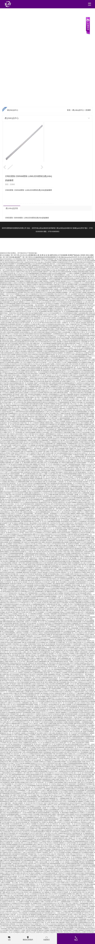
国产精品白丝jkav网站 (18, 284)
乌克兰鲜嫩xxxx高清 (7, 335)
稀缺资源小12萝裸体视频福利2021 (51, 394)
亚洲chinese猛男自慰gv (71, 306)
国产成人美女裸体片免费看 (72, 335)
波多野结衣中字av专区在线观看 (17, 518)
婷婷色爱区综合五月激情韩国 (47, 424)
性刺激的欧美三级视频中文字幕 (48, 287)
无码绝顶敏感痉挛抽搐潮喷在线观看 (52, 343)
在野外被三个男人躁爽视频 (28, 445)
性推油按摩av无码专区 (41, 314)
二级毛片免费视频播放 (62, 658)
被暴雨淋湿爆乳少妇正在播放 (53, 427)
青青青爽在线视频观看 (12, 844)
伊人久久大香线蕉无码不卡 (33, 302)
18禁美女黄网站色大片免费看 (72, 450)
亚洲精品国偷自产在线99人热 (85, 279)
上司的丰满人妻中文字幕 (35, 881)
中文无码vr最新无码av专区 (39, 430)
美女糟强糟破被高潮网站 (72, 311)
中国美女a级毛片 (89, 854)
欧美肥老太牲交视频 (45, 470)
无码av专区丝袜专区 (59, 294)
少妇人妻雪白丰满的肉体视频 (16, 637)
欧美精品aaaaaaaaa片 (54, 726)
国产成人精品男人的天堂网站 (33, 359)
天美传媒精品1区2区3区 (18, 761)
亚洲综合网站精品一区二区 (70, 483)
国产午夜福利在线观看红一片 (81, 462)
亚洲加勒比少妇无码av (52, 671)
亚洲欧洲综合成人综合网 (86, 340)
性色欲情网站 (61, 461)
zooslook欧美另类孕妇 (56, 639)
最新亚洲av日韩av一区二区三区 (25, 260)
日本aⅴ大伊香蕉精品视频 (63, 884)
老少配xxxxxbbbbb (40, 324)
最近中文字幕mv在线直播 (42, 590)
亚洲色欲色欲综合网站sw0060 (85, 706)
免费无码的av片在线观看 (65, 408)
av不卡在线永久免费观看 (8, 392)
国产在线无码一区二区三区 (30, 322)
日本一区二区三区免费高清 (74, 656)
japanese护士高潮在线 (79, 528)
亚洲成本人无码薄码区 (30, 360)
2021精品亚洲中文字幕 (73, 687)
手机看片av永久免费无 (73, 289)
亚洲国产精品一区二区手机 (57, 556)
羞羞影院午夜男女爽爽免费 (23, 303)
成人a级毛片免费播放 (83, 423)
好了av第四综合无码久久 (17, 695)
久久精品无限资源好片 (43, 330)
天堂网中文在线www (65, 882)
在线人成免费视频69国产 (52, 736)
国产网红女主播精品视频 (72, 561)
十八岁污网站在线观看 (48, 866)
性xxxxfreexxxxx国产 (46, 318)
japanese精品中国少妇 (10, 594)
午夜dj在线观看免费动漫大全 (69, 388)
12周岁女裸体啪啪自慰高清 (11, 373)
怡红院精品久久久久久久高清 (62, 295)
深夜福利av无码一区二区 (10, 725)
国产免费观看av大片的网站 (82, 801)
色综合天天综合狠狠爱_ (73, 378)
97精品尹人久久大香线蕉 (40, 528)
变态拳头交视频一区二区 (78, 585)
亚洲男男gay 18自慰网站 (61, 672)
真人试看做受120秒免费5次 (68, 397)
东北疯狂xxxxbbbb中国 (77, 569)
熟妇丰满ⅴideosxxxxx (57, 749)
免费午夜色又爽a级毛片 (51, 890)
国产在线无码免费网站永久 (8, 265)
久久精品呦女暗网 (7, 623)
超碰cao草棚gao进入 (9, 407)
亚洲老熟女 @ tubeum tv (56, 470)
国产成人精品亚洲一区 (9, 376)
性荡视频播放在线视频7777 (41, 419)
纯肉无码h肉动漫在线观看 (85, 311)
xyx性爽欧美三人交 (83, 275)
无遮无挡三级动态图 (60, 281)
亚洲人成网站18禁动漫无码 (9, 437)
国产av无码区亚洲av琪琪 (9, 270)
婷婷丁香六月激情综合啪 (26, 345)
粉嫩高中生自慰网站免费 (76, 489)
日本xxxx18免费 (11, 415)
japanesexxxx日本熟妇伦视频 (10, 297)
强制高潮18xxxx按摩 (81, 695)
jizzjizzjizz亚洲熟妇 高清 (6, 617)
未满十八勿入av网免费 (71, 316)
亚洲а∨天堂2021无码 (71, 682)
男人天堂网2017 (85, 728)
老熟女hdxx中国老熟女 (25, 804)
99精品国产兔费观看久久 (19, 302)
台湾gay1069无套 (19, 469)
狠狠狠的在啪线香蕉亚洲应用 (26, 278)
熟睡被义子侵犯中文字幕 (6, 873)
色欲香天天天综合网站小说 (16, 268)
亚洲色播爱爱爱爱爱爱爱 (13, 556)
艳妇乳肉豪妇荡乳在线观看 (28, 314)
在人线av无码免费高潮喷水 (12, 421)
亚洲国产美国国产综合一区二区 (73, 448)
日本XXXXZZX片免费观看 (12, 294)
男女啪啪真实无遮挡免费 (13, 267)
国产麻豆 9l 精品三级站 (17, 419)
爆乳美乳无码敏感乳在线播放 (57, 450)
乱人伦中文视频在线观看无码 (73, 372)
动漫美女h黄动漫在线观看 (55, 278)
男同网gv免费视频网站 (49, 674)
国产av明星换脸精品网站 (31, 593)
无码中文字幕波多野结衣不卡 (19, 722)
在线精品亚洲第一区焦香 (50, 265)
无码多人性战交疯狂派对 (30, 469)
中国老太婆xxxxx (57, 284)
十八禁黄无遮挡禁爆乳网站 (36, 489)
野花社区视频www (8, 402)
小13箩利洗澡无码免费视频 (65, 268)
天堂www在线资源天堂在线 (47, 739)
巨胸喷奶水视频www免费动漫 (47, 356)
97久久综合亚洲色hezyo (40, 286)
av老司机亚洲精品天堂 (53, 704)
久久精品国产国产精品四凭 (80, 278)
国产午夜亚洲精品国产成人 (22, 378)
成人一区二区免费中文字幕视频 (53, 605)
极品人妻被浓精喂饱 (60, 755)
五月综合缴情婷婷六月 (41, 547)
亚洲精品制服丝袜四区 (88, 370)
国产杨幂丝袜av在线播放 (10, 316)
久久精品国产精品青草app (6, 411)
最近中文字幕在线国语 (73, 429)
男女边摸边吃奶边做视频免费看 (12, 521)
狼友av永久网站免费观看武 (13, 305)
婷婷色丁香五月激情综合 (77, 524)
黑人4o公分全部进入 (28, 426)
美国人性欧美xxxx (67, 504)
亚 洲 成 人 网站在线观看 (11, 477)
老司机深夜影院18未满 (31, 333)
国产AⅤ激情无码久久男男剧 (34, 454)
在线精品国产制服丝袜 (65, 305)
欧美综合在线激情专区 (50, 338)
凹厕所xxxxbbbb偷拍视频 (64, 332)
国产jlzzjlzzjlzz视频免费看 (68, 540)
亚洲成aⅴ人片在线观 (66, 330)
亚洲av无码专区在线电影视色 (64, 660)
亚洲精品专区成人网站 (81, 419)
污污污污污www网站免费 (12, 567)
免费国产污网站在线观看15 (31, 650)
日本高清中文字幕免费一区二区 (32, 287)
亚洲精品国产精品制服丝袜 (24, 327)
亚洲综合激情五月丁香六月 (33, 407)
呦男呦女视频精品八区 (55, 384)
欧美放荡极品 (51, 524)
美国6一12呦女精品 (13, 803)
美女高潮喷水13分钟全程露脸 (13, 319)
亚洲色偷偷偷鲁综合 (9, 353)
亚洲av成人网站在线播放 (58, 270)
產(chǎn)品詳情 (12, 208)
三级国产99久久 (80, 512)
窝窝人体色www (72, 424)
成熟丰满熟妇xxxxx (80, 325)
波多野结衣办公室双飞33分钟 (23, 354)
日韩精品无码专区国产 (14, 306)
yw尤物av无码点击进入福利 (50, 461)
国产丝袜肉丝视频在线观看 (25, 298)
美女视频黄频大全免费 (45, 273)
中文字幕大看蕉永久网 (76, 696)
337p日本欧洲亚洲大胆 (15, 823)
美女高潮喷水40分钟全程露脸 (28, 516)
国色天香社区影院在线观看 (74, 621)
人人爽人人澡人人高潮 (38, 399)
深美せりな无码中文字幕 (68, 675)
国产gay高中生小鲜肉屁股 (53, 411)
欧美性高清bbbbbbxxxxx (82, 583)
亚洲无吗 (74, 305)
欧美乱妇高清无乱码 (85, 712)
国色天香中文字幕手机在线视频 (54, 388)
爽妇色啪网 (27, 462)
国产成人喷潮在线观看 (85, 378)
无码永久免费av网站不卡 (58, 360)
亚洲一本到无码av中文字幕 (44, 469)
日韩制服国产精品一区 (15, 714)
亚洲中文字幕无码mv (63, 559)
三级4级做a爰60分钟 (81, 397)
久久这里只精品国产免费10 (53, 345)
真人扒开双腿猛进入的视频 (84, 362)
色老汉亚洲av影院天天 (43, 276)
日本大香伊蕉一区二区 (39, 260)
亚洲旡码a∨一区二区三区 (63, 308)
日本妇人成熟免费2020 (58, 341)
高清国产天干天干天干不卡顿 (64, 434)
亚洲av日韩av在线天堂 (80, 327)
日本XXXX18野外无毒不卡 (53, 373)
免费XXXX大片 (36, 534)
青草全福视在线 (11, 717)
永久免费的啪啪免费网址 (81, 411)
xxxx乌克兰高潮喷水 (73, 648)
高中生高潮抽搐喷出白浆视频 (39, 327)
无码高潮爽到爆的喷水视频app (24, 263)
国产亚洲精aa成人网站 (34, 290)
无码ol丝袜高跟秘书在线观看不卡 (69, 279)
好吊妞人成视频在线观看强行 (68, 905)
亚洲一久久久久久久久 (12, 672)
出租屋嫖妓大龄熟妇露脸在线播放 (80, 271)
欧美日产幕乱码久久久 (13, 478)
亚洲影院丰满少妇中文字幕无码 (12, 325)
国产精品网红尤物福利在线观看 (85, 788)
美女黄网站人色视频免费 (27, 267)
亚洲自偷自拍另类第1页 (73, 846)
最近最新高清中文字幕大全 (45, 502)
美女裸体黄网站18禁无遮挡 (45, 311)
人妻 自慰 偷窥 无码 (10, 612)
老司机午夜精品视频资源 (43, 353)
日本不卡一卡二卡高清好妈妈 (14, 432)
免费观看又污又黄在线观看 (8, 410)
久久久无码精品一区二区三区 (82, 430)
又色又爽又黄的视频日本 (43, 365)
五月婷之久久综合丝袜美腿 (82, 432)
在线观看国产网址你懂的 (70, 480)
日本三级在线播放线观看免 (61, 453)
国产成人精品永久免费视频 (62, 391)
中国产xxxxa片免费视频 (83, 636)
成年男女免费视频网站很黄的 (36, 499)
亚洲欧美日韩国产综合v (30, 372)
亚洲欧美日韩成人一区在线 (61, 415)
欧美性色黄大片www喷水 (12, 841)
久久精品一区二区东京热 (61, 400)
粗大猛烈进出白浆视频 (29, 685)
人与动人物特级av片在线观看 (22, 281)
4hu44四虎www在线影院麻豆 (66, 297)
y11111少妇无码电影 (40, 701)
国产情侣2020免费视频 (78, 671)
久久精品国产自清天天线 (18, 333)
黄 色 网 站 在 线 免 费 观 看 (32, 470)
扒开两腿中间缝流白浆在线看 (86, 442)
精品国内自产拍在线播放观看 (79, 330)
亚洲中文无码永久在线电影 (67, 327)
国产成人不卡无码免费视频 (84, 321)
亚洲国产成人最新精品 (51, 696)
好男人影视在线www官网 (81, 675)
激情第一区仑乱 (16, 629)
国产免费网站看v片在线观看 (20, 599)
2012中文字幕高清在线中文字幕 (30, 583)
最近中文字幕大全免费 (15, 564)
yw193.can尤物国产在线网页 (65, 454)
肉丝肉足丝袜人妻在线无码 (8, 483)
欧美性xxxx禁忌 (63, 410)
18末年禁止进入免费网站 (84, 714)
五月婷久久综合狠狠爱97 (6, 470)
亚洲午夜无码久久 (10, 356)
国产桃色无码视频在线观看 (49, 337)
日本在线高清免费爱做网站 (57, 357)
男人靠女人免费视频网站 (39, 298)
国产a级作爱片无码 (66, 376)
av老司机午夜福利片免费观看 (82, 537)
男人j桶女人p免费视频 (9, 388)
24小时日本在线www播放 (19, 652)
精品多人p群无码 (89, 893)
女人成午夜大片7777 (33, 615)
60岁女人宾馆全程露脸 (39, 586)
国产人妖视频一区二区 (17, 462)
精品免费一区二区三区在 (32, 321)
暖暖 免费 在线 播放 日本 (66, 329)
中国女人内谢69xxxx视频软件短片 (34, 658)
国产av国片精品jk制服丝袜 (22, 833)
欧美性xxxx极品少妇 (14, 693)
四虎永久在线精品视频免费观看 (77, 356)
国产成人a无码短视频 (34, 318)
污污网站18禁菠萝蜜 (62, 260)
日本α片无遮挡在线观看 (23, 682)
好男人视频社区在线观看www (27, 512)
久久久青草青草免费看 (13, 588)
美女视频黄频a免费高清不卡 (69, 383)
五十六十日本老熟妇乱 (59, 335)
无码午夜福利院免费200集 (80, 297)
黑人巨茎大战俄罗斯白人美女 (86, 443)
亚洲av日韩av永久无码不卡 (19, 357)
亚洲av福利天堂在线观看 (42, 496)
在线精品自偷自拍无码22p (16, 663)
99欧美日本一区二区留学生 (14, 314)
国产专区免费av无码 (32, 341)
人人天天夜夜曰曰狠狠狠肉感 (51, 612)
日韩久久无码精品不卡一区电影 (61, 458)
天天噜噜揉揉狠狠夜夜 (77, 376)
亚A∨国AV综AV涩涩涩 (85, 310)
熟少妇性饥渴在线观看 (38, 338)
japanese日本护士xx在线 (68, 354)
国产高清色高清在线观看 (69, 319)
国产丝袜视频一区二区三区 (67, 345)
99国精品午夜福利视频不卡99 (32, 876)
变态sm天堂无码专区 (30, 575)
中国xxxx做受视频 (6, 785)
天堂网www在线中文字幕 (25, 526)
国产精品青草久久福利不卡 (86, 830)
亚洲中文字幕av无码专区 (21, 443)
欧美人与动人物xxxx (39, 262)
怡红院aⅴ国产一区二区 (82, 480)
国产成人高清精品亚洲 (13, 423)
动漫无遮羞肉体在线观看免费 (34, 368)
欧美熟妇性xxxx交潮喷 (21, 793)
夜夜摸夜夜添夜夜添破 (74, 464)
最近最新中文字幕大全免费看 (57, 365)
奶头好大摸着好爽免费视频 (55, 445)
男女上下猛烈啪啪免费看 (82, 903)
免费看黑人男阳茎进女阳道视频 (57, 306)
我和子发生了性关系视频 (80, 324)
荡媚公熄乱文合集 (68, 749)
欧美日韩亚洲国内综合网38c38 (12, 262)
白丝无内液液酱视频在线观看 (7, 365)
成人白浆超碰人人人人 (62, 348)
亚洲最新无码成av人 (81, 526)
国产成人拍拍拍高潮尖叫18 (68, 380)
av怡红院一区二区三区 (45, 321)
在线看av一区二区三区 (71, 275)
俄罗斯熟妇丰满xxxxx (80, 625)
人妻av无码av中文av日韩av (74, 777)
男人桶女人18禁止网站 (48, 415)
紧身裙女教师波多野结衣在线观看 (8, 855)
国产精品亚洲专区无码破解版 (18, 321)
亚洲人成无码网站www (22, 531)
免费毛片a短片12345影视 (87, 364)
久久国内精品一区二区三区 (49, 728)
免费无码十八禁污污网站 (49, 271)
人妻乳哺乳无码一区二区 (38, 375)
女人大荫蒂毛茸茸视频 (89, 792)
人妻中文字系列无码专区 (56, 504)
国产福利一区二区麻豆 (49, 489)
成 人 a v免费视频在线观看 (18, 295)
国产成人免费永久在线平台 (16, 287)
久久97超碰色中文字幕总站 (56, 539)
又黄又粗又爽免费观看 (5, 275)
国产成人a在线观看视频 (72, 628)
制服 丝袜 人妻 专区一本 (41, 477)
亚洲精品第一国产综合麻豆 (72, 365)
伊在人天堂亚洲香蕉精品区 (66, 313)
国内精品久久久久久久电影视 (83, 300)
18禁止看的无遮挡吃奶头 (42, 507)
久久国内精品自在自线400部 (24, 878)
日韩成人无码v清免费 (12, 655)
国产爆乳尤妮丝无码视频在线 (12, 279)
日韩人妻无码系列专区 (78, 620)
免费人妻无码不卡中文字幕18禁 (72, 276)
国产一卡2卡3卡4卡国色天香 (72, 333)
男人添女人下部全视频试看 (73, 359)
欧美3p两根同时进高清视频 (33, 295)
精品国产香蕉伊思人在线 (17, 718)
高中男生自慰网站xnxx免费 (68, 516)
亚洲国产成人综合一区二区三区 (78, 459)
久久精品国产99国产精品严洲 (59, 505)
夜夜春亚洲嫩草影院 (44, 652)
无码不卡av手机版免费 (59, 316)
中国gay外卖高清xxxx (10, 682)
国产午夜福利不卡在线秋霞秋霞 (86, 316)
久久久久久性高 (54, 268)
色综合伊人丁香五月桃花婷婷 (46, 429)
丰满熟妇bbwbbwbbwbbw (43, 421)
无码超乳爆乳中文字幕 (46, 359)
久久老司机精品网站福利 (82, 715)
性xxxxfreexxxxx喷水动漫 (10, 491)
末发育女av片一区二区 (71, 421)
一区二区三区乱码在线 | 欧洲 (23, 483)
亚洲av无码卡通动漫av (48, 607)
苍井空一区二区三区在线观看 (68, 300)
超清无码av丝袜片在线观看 (44, 275)
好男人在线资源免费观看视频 (75, 314)
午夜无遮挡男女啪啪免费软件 (41, 279)
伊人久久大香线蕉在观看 (86, 283)
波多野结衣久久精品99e (9, 271)
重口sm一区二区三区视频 (88, 332)
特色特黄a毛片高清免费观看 (47, 295)
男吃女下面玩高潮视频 (86, 392)
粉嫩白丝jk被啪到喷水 (5, 408)
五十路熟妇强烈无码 (87, 510)
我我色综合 (21, 384)
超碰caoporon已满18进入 (43, 384)
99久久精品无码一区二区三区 (18, 753)
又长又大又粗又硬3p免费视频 (14, 706)
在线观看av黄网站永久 (44, 357)
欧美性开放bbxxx (32, 353)
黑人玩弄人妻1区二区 (85, 668)
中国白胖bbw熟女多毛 (41, 551)
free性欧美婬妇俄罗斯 (7, 440)
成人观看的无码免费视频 (10, 405)
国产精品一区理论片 (62, 340)
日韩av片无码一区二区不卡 (76, 403)
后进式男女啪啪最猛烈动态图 (40, 819)
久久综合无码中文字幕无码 (16, 687)
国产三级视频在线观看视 (27, 325)
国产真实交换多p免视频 (13, 391)
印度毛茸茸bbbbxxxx (48, 316)
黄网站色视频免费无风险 (9, 621)
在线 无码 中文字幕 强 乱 (33, 335)
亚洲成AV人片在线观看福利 (79, 521)
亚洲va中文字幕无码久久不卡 (9, 337)
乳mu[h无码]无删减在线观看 (58, 273)
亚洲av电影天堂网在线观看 (63, 346)
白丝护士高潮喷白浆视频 (16, 289)
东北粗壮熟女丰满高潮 (37, 354)
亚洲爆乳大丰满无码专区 (21, 353)
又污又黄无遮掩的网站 (48, 294)
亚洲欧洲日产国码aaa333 (54, 515)
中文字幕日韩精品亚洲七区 (45, 341)
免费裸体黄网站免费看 (32, 283)
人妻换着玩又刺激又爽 (56, 442)
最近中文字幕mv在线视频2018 (7, 559)
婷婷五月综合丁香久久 (63, 887)
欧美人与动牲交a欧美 (22, 488)
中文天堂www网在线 (62, 416)
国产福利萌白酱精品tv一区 (82, 472)
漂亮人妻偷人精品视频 (52, 545)
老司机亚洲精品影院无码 (17, 685)
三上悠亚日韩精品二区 (33, 450)
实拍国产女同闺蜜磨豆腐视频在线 (68, 423)
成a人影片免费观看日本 (61, 424)
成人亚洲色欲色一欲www (69, 618)
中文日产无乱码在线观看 (80, 286)
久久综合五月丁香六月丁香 (24, 435)
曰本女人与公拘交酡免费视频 (50, 462)
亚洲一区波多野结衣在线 (27, 262)
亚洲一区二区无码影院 (9, 648)
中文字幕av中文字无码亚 (34, 500)
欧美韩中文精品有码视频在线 (74, 302)
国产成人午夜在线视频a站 (63, 287)
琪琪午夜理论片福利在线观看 (23, 486)
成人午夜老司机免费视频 (29, 432)
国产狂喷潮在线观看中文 (81, 582)
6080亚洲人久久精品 (7, 647)
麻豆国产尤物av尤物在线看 (37, 416)
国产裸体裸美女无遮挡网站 (27, 693)
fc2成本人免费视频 (26, 540)
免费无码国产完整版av (45, 849)
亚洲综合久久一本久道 (39, 329)
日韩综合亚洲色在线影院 (17, 442)
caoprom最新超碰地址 (53, 426)
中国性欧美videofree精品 (41, 395)
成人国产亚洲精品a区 (43, 310)
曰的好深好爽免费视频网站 (50, 559)
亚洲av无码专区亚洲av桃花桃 (33, 780)
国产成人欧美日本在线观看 (35, 271)
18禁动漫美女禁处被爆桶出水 (78, 337)
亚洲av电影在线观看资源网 (49, 346)
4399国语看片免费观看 (49, 403)
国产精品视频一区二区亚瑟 (7, 318)
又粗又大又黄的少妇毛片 (67, 523)
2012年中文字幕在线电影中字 (37, 303)
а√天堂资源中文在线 (68, 278)
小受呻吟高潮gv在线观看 (12, 332)
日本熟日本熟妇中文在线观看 (50, 410)
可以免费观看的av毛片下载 (55, 440)
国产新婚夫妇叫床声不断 (83, 305)
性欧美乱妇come (76, 408)
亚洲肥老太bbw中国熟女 (44, 442)
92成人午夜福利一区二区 (71, 838)
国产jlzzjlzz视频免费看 (51, 260)
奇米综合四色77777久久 (9, 710)
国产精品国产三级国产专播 (20, 394)
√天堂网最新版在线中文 (59, 333)
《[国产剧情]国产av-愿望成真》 (41, 448)
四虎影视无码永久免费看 (27, 528)
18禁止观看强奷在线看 (30, 384)
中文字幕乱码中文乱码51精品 (14, 286)
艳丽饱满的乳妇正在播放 (85, 357)
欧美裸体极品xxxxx (44, 450)
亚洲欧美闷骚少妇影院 (62, 392)
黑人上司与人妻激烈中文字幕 (28, 362)
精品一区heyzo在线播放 (69, 440)
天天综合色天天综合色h (54, 572)
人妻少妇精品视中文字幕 (80, 523)
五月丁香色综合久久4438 (75, 370)
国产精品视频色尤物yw (26, 380)
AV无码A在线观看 (41, 523)
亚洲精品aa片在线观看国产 (47, 259)
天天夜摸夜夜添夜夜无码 (88, 451)
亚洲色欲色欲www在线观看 (31, 761)
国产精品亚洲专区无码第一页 (59, 543)
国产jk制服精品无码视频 (31, 349)
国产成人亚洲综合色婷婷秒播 (63, 271)
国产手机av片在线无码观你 (49, 847)
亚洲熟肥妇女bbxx (70, 353)
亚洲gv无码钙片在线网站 (69, 318)
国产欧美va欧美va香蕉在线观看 (13, 642)
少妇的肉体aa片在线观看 (23, 437)
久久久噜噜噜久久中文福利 (28, 324)
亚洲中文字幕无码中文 (53, 456)
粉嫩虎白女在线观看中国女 (56, 310)
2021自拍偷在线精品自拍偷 (46, 289)
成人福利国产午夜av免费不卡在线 (36, 388)
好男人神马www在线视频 (8, 416)
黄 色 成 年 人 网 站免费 (35, 529)
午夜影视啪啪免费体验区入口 (46, 577)
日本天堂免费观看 (36, 668)
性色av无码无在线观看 (84, 823)
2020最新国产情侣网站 (78, 454)
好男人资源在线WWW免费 (65, 375)
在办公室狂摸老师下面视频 (39, 263)
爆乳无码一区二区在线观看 (26, 383)
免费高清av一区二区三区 (84, 306)
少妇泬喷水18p (79, 353)
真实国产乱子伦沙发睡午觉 (36, 691)
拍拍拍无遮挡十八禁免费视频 (37, 373)
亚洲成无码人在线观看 (36, 340)
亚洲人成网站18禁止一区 (36, 343)
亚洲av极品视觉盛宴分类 (73, 340)
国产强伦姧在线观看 (16, 485)
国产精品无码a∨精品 (67, 699)
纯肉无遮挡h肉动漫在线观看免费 (55, 747)
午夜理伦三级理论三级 (69, 472)
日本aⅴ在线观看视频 (50, 621)
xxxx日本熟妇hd (84, 359)
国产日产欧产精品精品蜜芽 (68, 715)
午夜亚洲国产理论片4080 (23, 292)
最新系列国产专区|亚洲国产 (79, 268)
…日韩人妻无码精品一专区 (40, 305)
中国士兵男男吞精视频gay (59, 668)
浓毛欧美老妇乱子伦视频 (24, 618)
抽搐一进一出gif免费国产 (71, 294)
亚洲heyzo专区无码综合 (16, 601)
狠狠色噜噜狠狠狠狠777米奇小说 (68, 418)
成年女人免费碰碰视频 (83, 493)
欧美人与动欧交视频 (44, 386)
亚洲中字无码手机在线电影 (75, 481)
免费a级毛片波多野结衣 (51, 332)
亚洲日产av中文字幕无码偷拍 (59, 302)
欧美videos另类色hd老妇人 (66, 691)
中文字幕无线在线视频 (32, 357)
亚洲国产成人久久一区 (63, 475)
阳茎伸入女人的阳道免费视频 (63, 633)
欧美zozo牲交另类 (7, 357)
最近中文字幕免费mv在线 (79, 858)
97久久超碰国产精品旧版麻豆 (55, 472)
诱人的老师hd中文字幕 (18, 349)
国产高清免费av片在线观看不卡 (10, 448)
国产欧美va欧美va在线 (57, 318)
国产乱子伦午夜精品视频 (11, 811)
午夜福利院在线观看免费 (66, 578)
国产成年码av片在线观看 (49, 368)
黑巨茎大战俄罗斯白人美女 (9, 505)
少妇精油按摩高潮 (24, 478)
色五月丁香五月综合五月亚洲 (83, 499)
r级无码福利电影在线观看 (49, 497)
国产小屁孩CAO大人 (66, 610)
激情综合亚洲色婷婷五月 (60, 577)
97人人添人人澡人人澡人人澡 (45, 669)
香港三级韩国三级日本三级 (74, 438)
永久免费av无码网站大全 (50, 399)
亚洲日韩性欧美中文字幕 (6, 368)
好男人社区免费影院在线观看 (75, 349)
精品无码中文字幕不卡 (5, 333)
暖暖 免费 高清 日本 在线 (51, 564)
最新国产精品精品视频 (70, 341)
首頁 (68, 110)
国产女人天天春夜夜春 (36, 532)
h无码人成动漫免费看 (78, 790)
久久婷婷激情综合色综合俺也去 (54, 324)
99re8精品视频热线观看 (39, 267)
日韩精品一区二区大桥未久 (83, 343)
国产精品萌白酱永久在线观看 (41, 306)
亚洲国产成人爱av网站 (87, 281)
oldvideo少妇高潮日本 (43, 268)
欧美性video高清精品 (63, 298)
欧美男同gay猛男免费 (35, 413)
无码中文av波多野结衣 (36, 292)
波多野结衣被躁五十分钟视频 (70, 930)
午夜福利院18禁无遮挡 (28, 286)
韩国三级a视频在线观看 (26, 666)
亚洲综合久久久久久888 (45, 599)
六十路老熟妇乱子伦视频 (50, 435)
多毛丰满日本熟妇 (75, 760)
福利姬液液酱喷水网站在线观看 (61, 488)
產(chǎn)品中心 (78, 110)
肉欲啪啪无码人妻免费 (8, 782)
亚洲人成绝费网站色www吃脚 (36, 265)
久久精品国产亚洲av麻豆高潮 (22, 416)
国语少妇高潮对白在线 (68, 906)
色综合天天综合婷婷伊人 (6, 259)
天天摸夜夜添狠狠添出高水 (33, 259)
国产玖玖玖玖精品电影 (43, 815)
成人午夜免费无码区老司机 (66, 567)
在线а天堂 (6, 346)
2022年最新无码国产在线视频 (70, 442)
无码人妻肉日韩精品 (52, 551)
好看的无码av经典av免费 (49, 392)
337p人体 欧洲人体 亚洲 (46, 493)
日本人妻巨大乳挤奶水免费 (37, 332)
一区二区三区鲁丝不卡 (81, 381)
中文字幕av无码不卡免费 (9, 776)
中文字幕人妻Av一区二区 (9, 403)
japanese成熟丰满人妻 (17, 311)
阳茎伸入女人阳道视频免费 (51, 585)
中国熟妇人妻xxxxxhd (84, 648)
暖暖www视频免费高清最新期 (67, 419)
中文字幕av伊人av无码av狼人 (50, 478)
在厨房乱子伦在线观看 (24, 596)
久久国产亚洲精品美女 (87, 448)
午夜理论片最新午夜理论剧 (53, 267)
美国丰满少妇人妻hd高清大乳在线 (57, 663)
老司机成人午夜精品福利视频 (10, 545)
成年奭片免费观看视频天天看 (16, 542)
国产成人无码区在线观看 (62, 338)
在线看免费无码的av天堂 (77, 553)
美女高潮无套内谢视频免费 (65, 263)
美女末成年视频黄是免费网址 (35, 313)
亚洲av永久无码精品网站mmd (28, 451)
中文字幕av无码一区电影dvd (9, 486)
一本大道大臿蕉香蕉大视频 (78, 346)
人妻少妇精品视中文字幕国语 (68, 512)
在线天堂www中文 (17, 647)
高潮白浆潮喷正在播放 (55, 397)
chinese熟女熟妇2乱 (5, 359)
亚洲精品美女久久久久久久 (48, 391)
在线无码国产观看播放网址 (83, 319)
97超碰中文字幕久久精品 (22, 271)
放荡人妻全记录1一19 (52, 263)
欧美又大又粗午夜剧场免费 (25, 399)
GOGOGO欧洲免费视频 (29, 785)
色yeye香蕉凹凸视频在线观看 (76, 298)
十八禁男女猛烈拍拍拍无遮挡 (25, 297)
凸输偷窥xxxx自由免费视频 (60, 289)
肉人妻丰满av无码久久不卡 (9, 260)
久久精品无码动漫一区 (85, 505)
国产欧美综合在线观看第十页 (57, 353)
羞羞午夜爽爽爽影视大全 (39, 297)
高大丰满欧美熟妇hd (28, 871)
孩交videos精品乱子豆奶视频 (21, 318)
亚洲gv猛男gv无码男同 (55, 300)
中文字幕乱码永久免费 (65, 303)
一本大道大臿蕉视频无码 (43, 372)
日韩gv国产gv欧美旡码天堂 (61, 405)
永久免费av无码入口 (76, 332)
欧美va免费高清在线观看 (15, 330)
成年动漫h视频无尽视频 (22, 265)
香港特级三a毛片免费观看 (77, 287)
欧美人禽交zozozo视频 (36, 281)
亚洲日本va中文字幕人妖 (33, 364)
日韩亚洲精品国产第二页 (36, 316)
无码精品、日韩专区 (14, 380)
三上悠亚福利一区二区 (62, 481)
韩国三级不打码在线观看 (11, 343)
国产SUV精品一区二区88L (8, 351)
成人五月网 (60, 903)
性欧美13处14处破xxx (87, 720)
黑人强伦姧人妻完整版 (50, 486)
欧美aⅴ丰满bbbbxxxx (65, 726)
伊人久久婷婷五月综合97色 (68, 515)
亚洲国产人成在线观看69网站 (80, 313)
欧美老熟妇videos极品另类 (72, 718)
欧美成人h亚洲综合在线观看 (33, 367)
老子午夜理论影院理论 (66, 710)
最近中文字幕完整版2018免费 (69, 284)
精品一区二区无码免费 (81, 427)
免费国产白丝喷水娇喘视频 (56, 782)
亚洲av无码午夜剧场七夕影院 (20, 313)
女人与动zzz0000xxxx (60, 698)
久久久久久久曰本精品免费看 (73, 281)
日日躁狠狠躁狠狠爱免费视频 (21, 290)
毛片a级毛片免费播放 (76, 368)
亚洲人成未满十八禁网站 (73, 469)
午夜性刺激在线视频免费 (81, 354)
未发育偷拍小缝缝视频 (21, 450)
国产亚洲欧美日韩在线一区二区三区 (52, 354)
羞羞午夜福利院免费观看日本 (27, 567)
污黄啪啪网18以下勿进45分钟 (57, 386)
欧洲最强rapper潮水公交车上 (80, 329)
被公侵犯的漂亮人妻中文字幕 (59, 367)
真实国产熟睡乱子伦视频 (10, 878)
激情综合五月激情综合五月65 (49, 402)
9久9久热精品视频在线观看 (54, 286)
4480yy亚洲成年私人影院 (39, 526)
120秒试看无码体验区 (11, 327)
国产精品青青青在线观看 (8, 625)
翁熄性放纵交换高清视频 (32, 563)
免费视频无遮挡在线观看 (88, 273)
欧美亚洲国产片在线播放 (17, 870)
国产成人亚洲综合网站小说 (61, 259)
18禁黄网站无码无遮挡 (75, 391)
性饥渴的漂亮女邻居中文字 (64, 262)
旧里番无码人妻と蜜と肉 (9, 668)
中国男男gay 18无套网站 (49, 281)
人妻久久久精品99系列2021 (56, 432)
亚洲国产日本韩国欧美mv (64, 655)
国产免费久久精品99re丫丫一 (24, 456)
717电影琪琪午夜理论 (72, 534)
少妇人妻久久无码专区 (86, 563)
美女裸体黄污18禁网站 (50, 262)
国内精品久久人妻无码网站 (15, 480)
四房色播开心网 (38, 346)
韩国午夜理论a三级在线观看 (40, 472)
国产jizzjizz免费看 (21, 491)
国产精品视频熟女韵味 (49, 835)
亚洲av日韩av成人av (84, 555)
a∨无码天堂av (30, 699)
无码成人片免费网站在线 (85, 556)
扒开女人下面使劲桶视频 (69, 801)
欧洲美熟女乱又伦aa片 (77, 765)
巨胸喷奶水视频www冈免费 (81, 267)
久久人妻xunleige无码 (20, 407)
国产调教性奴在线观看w (10, 456)
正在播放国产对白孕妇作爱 (79, 373)
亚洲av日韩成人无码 (54, 419)
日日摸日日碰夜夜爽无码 (59, 359)
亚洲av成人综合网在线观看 (49, 481)
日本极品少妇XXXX (5, 870)
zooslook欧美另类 (57, 537)
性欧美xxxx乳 (55, 578)
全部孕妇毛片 (55, 408)
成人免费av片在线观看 (71, 461)
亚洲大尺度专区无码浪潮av (64, 532)
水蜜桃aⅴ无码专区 (19, 779)
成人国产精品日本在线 (43, 322)
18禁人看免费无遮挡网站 (13, 345)
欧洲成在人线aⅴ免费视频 (22, 660)
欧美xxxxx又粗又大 (41, 790)
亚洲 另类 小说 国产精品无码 (59, 656)
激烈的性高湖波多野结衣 (31, 502)
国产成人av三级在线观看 (46, 537)
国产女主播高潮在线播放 (10, 338)
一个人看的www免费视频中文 (73, 273)
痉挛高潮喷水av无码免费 (22, 717)
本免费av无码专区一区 (61, 629)
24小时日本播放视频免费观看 (31, 273)
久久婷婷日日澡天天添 (78, 263)
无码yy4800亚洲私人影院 (11, 298)
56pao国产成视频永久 (55, 652)
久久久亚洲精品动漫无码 (27, 279)
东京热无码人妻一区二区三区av (15, 273)
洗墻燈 (88, 110)
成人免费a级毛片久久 (5, 372)
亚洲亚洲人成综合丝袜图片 (16, 434)
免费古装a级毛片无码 (23, 343)
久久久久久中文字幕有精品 (17, 308)
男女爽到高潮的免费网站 (22, 356)
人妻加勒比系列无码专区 (64, 771)
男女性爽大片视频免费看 (34, 270)
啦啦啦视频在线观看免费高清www (37, 411)
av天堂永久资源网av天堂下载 (10, 596)
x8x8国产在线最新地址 (68, 528)
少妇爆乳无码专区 (16, 445)
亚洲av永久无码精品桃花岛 (71, 357)
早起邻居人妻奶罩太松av (75, 451)
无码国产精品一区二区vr (26, 423)
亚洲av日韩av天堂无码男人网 (29, 275)
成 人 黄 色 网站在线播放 (17, 895)
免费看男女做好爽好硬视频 (12, 547)
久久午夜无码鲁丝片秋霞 (19, 259)
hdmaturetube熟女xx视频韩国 (49, 532)
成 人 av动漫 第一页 (80, 345)
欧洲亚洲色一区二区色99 (16, 924)
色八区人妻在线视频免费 (75, 259)
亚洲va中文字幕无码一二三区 (43, 362)
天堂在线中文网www (21, 898)
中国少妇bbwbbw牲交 (48, 405)
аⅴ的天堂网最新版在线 (83, 284)
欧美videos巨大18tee (7, 913)
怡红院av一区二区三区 (74, 348)
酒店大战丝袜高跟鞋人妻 (55, 381)
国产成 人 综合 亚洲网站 (31, 276)
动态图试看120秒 (85, 276)
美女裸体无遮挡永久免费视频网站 (33, 779)
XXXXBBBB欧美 (40, 679)
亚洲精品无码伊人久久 (37, 690)
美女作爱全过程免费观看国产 (45, 283)
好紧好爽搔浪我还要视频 (66, 437)
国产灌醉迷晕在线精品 (18, 858)
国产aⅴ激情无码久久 (32, 558)
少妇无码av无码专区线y (26, 550)
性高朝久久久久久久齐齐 (6, 370)
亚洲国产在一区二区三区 (68, 322)
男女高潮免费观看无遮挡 (53, 327)
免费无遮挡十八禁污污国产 (75, 400)
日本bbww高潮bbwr (84, 574)
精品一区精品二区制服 (68, 324)
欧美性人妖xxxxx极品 (15, 346)
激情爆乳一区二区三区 (70, 683)
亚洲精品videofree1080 (75, 485)
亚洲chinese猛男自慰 (35, 391)
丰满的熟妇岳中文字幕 (36, 294)
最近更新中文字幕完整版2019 (85, 294)
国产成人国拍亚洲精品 (59, 283)
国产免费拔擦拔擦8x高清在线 (77, 308)
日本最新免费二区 (65, 590)
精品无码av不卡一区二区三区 (41, 319)
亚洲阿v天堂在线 (32, 440)
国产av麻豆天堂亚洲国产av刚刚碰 (77, 292)
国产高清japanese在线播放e (72, 283)
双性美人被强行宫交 (46, 505)
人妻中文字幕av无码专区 (32, 652)
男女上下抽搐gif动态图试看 (57, 276)
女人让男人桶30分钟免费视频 (56, 448)
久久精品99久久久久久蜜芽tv (82, 596)
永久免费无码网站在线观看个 (12, 362)
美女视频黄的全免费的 (29, 507)
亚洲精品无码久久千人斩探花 (17, 640)
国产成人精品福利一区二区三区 (13, 300)
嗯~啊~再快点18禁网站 (53, 567)
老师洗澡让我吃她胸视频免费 (17, 276)
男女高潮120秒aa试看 (75, 458)
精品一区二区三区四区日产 (67, 267)
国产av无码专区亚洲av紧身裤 (41, 381)
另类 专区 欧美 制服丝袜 (13, 329)
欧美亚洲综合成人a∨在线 (27, 629)
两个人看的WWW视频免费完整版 (11, 723)
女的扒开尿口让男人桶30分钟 (44, 360)
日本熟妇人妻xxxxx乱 (9, 461)
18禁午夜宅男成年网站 (77, 262)
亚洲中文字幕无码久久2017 (11, 400)
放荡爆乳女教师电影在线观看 (55, 734)
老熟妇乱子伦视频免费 (72, 623)
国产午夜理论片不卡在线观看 (57, 421)
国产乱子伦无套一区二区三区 (30, 311)
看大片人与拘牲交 (34, 773)
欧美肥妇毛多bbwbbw (89, 558)
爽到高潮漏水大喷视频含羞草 (83, 424)
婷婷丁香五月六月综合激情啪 (34, 415)
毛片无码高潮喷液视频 (9, 303)
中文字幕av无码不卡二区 (57, 362)
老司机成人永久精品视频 (26, 305)
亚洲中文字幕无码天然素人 (15, 752)
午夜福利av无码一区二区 (59, 311)
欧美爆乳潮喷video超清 (24, 373)
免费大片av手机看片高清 (22, 612)
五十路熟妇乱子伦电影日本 (31, 284)
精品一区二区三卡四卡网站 (48, 520)
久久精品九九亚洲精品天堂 (19, 283)
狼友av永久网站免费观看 (71, 360)
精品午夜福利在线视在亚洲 (68, 343)
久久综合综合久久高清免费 (36, 392)
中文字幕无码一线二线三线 (39, 380)
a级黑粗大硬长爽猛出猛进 (9, 348)
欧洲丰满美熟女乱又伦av (76, 290)
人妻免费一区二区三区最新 (80, 494)
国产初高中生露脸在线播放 (21, 768)
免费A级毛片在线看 (8, 739)
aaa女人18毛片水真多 (75, 500)
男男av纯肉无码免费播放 (12, 383)
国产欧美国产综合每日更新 (49, 340)
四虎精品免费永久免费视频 (9, 605)
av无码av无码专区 (14, 512)
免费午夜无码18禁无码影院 (46, 284)
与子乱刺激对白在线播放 (66, 790)
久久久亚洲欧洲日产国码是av (38, 618)
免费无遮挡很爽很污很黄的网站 (27, 547)
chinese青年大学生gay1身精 (63, 337)
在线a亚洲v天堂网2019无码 (79, 265)
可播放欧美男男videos (81, 745)
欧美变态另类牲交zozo (55, 330)
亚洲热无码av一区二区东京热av (8, 531)
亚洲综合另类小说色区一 (55, 322)
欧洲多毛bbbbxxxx (14, 602)
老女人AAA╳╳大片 (25, 294)
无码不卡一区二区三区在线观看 (79, 478)
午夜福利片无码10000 (68, 548)
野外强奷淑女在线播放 (10, 438)
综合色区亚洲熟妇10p (46, 270)
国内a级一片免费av (68, 661)
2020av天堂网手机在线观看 (49, 348)
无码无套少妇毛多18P (42, 524)
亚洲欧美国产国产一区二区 (74, 367)
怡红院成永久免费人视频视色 (79, 434)
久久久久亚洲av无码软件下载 (24, 605)
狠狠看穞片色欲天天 (39, 569)
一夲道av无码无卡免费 (74, 392)
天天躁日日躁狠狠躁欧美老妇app (51, 351)
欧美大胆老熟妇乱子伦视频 (60, 722)
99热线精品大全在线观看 (31, 465)
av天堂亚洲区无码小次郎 (50, 878)
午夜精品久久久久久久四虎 (30, 310)
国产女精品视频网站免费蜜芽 (28, 860)
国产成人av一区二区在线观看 (76, 626)
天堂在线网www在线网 (41, 567)
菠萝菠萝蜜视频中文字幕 (12, 278)
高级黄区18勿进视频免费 (36, 478)
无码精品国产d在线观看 (37, 461)
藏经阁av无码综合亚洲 (56, 575)
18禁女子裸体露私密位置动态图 (54, 483)
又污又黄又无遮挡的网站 (42, 300)
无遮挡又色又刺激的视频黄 (53, 430)
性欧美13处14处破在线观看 (56, 319)
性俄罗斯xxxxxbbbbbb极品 (42, 432)
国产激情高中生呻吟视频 (35, 400)
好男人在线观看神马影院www (30, 289)
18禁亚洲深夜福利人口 (81, 540)
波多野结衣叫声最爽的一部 (41, 278)
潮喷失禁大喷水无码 (84, 615)
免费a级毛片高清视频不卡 (9, 263)
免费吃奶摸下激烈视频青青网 (22, 340)
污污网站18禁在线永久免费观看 (26, 477)
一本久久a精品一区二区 (53, 858)
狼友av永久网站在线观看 (76, 488)
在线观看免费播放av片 (69, 928)
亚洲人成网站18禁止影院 (19, 873)
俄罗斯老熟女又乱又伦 (21, 270)
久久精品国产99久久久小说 (82, 380)
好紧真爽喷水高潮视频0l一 (62, 292)
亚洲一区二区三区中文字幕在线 (73, 270)
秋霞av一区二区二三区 (16, 504)
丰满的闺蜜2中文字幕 (14, 395)
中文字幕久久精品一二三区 (58, 321)
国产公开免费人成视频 (42, 516)
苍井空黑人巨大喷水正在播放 (19, 364)
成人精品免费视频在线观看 (86, 698)
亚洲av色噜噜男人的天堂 (82, 634)
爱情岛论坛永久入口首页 (82, 516)
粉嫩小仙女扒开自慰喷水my (50, 475)
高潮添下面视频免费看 (32, 467)
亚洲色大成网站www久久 (68, 381)
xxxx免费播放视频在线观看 (83, 318)
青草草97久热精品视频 (45, 656)
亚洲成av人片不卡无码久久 (84, 388)
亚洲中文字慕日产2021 (31, 782)
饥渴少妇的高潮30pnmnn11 (50, 903)
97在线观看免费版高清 (10, 292)
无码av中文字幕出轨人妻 (57, 480)
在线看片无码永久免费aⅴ (13, 375)
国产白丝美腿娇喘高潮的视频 (38, 483)
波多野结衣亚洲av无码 (58, 874)
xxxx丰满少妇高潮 (8, 290)
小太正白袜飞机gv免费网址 (53, 380)
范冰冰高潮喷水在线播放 (48, 400)
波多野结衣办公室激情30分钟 (84, 383)
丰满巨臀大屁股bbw (29, 397)
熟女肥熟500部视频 (17, 275)
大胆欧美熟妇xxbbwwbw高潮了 (71, 310)
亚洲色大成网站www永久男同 (64, 265)
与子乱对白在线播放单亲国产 (9, 459)
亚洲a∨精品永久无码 (17, 322)
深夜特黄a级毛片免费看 (28, 601)
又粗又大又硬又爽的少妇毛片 (31, 434)
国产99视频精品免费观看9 (71, 599)
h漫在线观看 (33, 365)
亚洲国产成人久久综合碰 (74, 416)
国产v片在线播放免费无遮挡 (77, 295)
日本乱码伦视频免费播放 (12, 908)
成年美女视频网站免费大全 (28, 300)
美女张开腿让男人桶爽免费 (43, 575)
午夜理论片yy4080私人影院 (54, 804)
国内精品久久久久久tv (20, 454)
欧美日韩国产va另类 (14, 585)
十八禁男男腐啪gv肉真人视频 (32, 308)
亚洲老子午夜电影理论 (64, 839)
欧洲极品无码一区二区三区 (48, 290)
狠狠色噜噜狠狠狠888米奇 (18, 774)
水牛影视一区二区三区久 (40, 521)
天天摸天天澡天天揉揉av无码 (24, 338)
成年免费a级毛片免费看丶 (32, 849)
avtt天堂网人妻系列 (21, 458)
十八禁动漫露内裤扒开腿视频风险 (81, 477)
